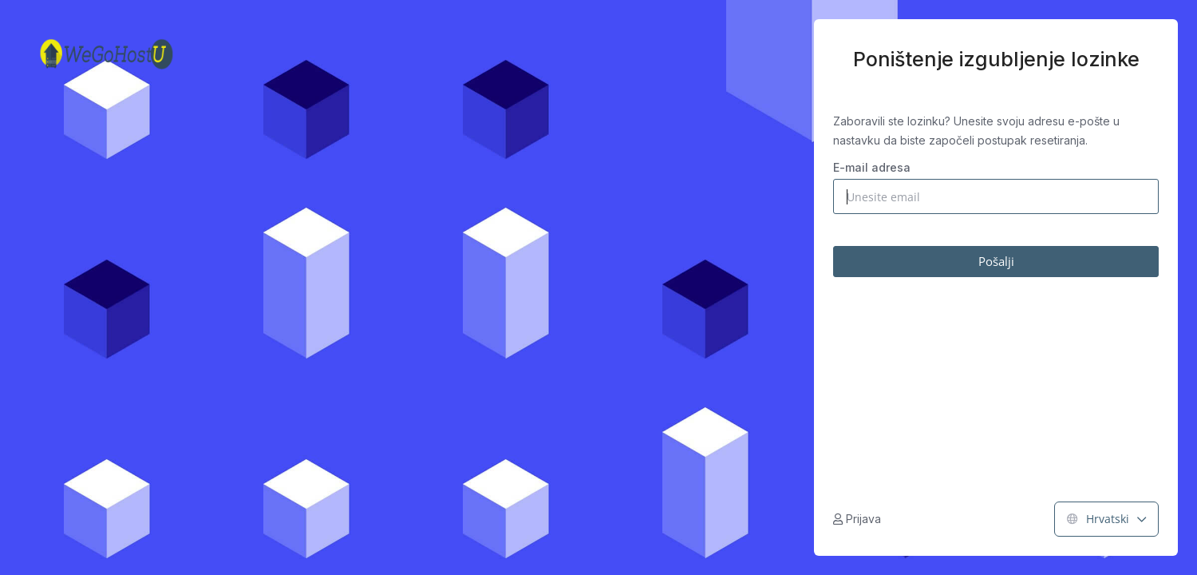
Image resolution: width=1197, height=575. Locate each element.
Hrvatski (1106, 518)
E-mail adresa (872, 167)
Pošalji (996, 261)
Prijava (857, 518)
